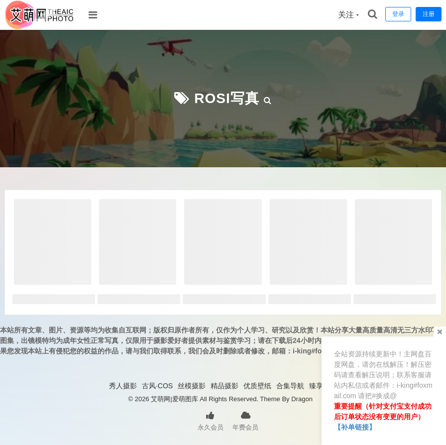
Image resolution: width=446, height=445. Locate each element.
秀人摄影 (123, 386)
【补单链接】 (355, 427)
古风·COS (157, 386)
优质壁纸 (257, 386)
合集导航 (290, 386)
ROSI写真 (226, 98)
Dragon (302, 399)
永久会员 (210, 420)
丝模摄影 (192, 386)
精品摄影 (224, 386)
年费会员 (245, 420)
